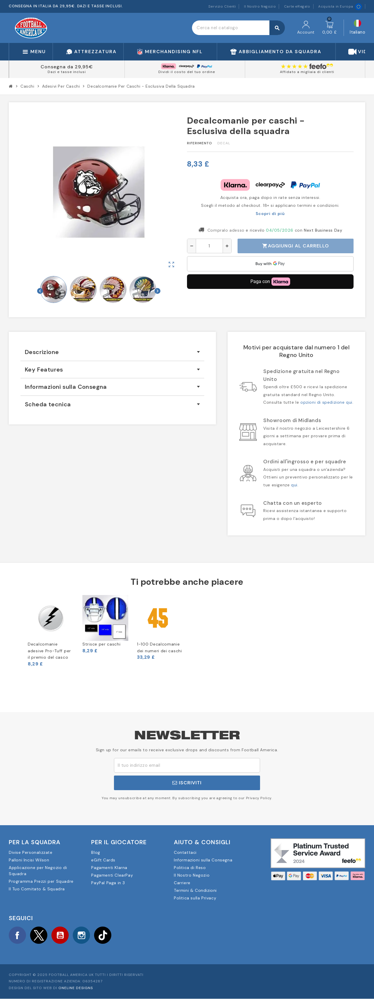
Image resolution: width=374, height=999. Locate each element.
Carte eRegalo (297, 6)
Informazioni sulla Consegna (203, 860)
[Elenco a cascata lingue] (357, 28)
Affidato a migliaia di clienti (307, 72)
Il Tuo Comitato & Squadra (37, 889)
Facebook (17, 935)
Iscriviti (187, 783)
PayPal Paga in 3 (108, 882)
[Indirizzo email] (187, 765)
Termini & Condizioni (195, 890)
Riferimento (199, 143)
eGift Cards (103, 860)
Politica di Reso (190, 867)
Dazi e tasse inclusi (67, 72)
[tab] (112, 352)
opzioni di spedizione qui (326, 402)
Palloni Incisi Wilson (29, 860)
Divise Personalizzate (31, 852)
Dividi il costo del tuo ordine (186, 72)
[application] (270, 263)
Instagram (83, 935)
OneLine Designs (75, 988)
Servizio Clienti (222, 6)
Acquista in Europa (340, 6)
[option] (50, 631)
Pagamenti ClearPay (112, 875)
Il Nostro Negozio (260, 6)
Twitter (39, 935)
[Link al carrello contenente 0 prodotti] (329, 27)
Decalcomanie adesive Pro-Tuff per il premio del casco (49, 650)
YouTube (61, 935)
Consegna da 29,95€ (67, 67)
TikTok (104, 935)
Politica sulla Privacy (195, 898)
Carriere (182, 882)
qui (294, 485)
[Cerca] (238, 27)
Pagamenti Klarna (109, 867)
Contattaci (185, 852)
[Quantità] (209, 246)
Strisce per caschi (101, 644)
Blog (95, 852)
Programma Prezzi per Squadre (41, 881)
